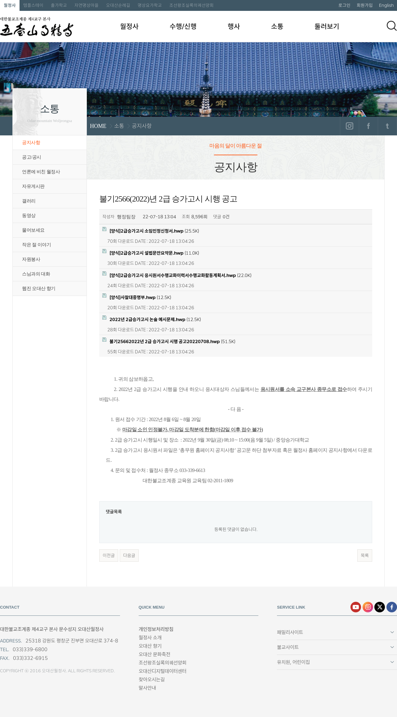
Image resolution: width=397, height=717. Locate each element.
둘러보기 (326, 26)
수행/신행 (183, 26)
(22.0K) (177, 275)
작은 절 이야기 (36, 244)
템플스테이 (33, 5)
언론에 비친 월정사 (41, 171)
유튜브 (355, 607)
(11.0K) (150, 252)
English (386, 5)
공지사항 (31, 142)
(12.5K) (136, 297)
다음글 (129, 555)
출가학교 (59, 5)
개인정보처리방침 (156, 629)
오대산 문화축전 (154, 654)
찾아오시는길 (152, 679)
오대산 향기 (150, 646)
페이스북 (368, 126)
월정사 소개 (150, 637)
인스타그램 (349, 126)
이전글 (109, 555)
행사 (234, 26)
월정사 (10, 5)
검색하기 (391, 25)
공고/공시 (31, 157)
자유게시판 (33, 186)
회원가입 (365, 5)
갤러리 (29, 200)
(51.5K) (168, 341)
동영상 (29, 215)
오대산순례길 (118, 5)
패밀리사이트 (290, 632)
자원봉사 (31, 259)
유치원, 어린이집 (293, 662)
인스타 (368, 607)
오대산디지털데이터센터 (162, 671)
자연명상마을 (86, 5)
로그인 (344, 5)
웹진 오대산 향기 (39, 288)
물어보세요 (33, 230)
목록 (365, 555)
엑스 (379, 607)
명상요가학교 (150, 5)
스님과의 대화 (36, 273)
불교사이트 (288, 647)
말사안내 (147, 688)
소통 (277, 26)
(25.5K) (150, 230)
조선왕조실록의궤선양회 (191, 5)
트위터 (387, 126)
